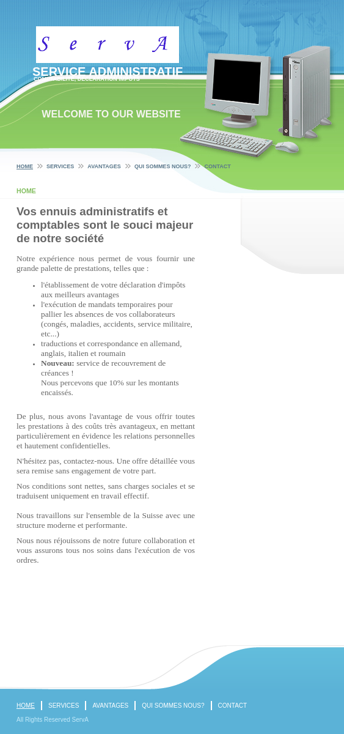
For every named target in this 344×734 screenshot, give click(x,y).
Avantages (104, 166)
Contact (217, 166)
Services (60, 166)
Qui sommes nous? (162, 166)
